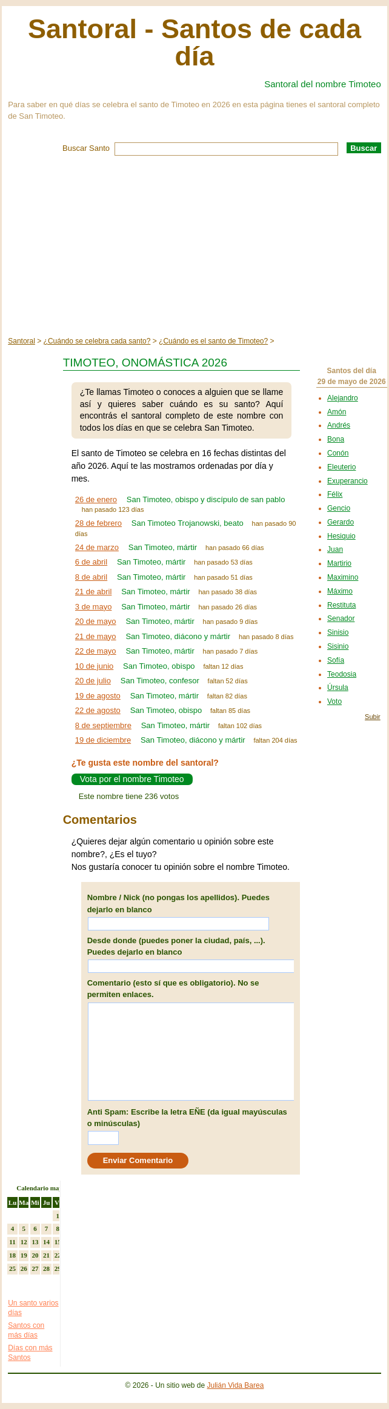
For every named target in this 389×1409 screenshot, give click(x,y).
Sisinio (337, 646)
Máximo (340, 591)
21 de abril (93, 591)
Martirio (339, 563)
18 (12, 1255)
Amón (336, 412)
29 (58, 1268)
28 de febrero (98, 523)
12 (24, 1241)
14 (46, 1241)
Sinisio (337, 632)
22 (58, 1255)
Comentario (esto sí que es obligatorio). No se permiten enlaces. (173, 989)
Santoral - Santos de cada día (194, 42)
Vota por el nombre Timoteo (132, 779)
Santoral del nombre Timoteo (322, 84)
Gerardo (340, 522)
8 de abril (91, 577)
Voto (334, 701)
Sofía (335, 660)
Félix (334, 494)
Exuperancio (347, 481)
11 (12, 1241)
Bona (335, 439)
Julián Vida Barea (235, 1385)
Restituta (341, 605)
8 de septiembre (103, 725)
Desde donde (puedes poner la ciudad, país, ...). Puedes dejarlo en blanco (176, 946)
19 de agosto (98, 695)
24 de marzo (97, 547)
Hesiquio (341, 536)
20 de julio (93, 680)
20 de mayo (95, 621)
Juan (335, 549)
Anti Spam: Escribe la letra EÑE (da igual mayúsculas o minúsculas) (187, 1118)
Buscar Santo (86, 148)
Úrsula (337, 687)
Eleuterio (341, 467)
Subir (373, 716)
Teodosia (341, 674)
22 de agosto (98, 710)
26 (24, 1268)
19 (24, 1255)
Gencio (338, 508)
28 (46, 1268)
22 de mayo (95, 650)
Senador (340, 618)
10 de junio (94, 666)
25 (12, 1268)
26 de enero (96, 499)
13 (35, 1241)
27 (35, 1268)
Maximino (342, 577)
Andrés (338, 425)
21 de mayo (95, 636)
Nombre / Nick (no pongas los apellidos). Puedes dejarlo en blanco (178, 903)
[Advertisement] (194, 246)
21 (46, 1255)
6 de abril (91, 561)
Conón (337, 453)
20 (35, 1255)
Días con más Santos (30, 1353)
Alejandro (342, 398)
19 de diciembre (103, 739)
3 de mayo (93, 606)
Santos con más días (26, 1330)
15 (58, 1241)
